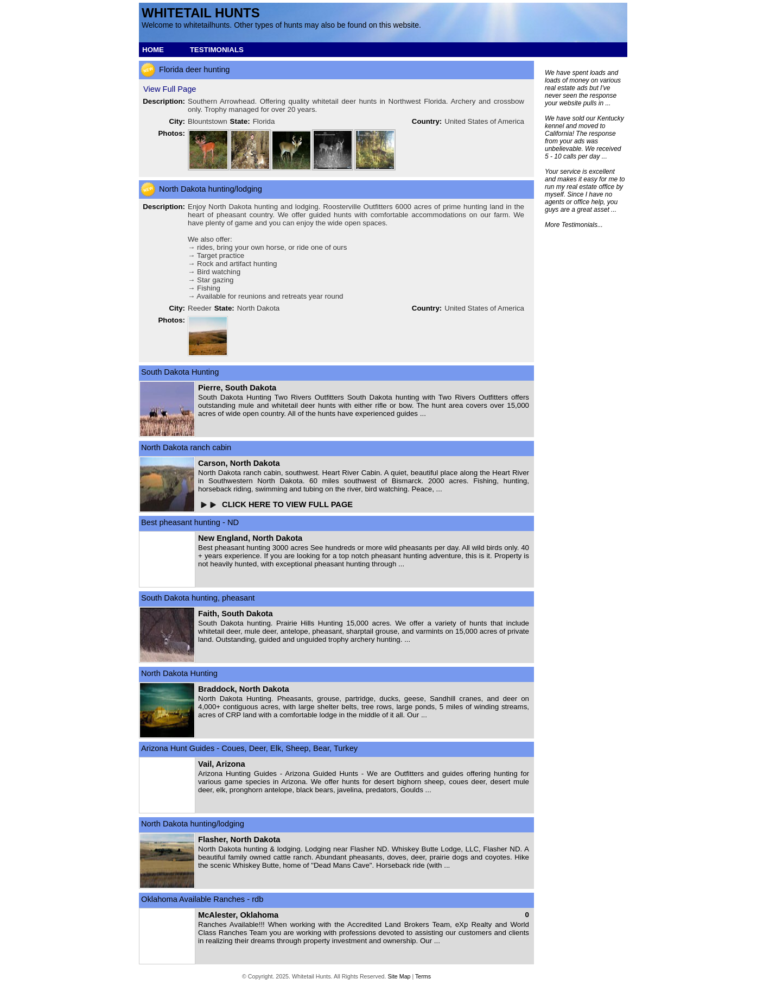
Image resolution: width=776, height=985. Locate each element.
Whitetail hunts (201, 12)
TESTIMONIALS (217, 50)
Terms (423, 976)
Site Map (398, 976)
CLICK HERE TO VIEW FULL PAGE (288, 504)
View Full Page (169, 89)
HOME (153, 50)
